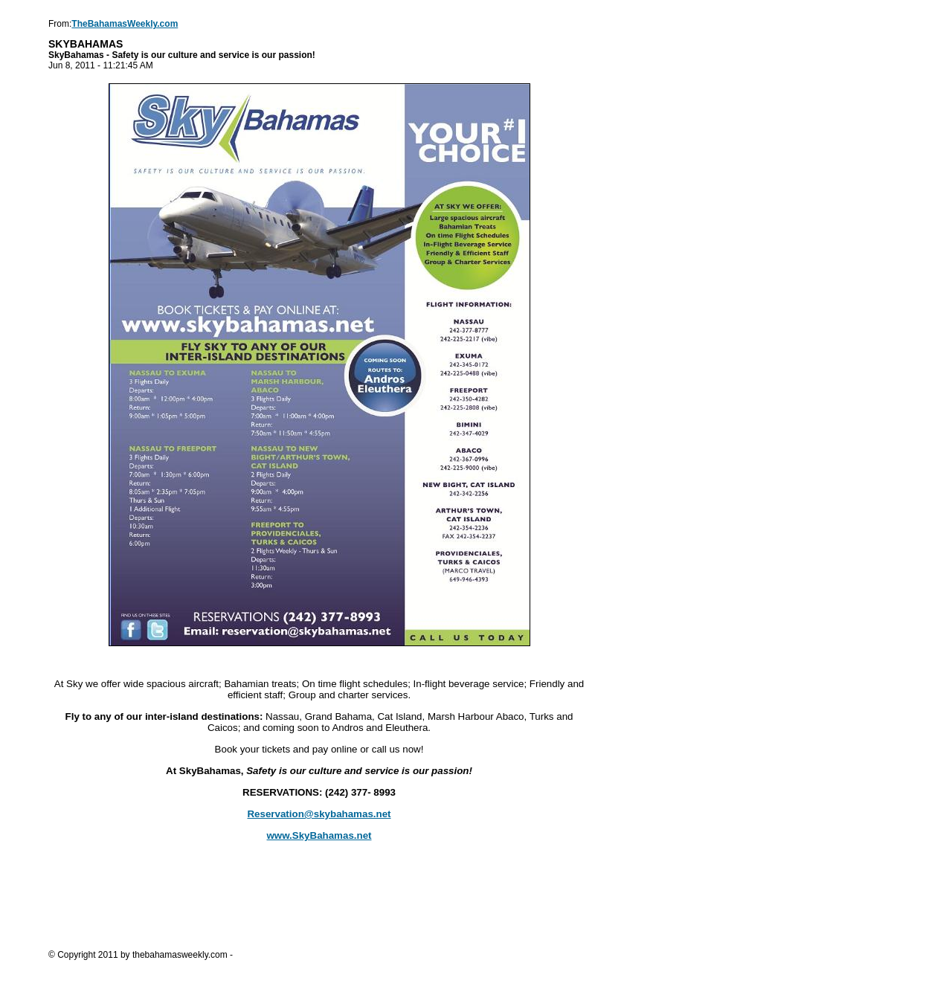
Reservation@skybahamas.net (318, 813)
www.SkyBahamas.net (319, 835)
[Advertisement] (319, 905)
